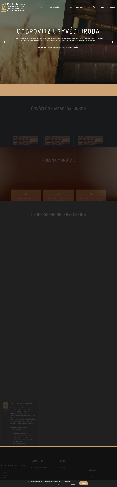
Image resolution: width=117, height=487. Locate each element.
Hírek (102, 7)
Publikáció (92, 7)
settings (73, 484)
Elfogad (84, 483)
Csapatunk (80, 7)
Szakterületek (56, 7)
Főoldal (43, 7)
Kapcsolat (111, 7)
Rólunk (69, 7)
